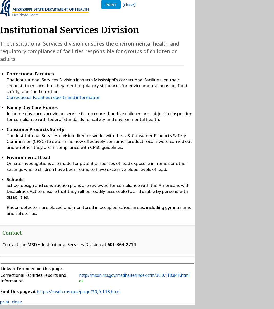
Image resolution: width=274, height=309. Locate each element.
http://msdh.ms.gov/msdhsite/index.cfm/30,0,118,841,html (134, 275)
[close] (129, 4)
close (17, 302)
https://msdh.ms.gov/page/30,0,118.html (78, 291)
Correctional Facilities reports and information (53, 97)
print (111, 5)
